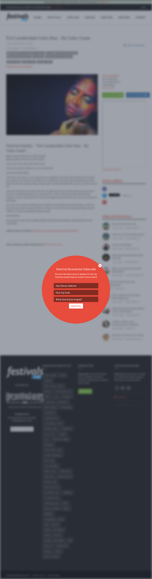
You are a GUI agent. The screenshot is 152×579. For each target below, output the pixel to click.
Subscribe (76, 306)
